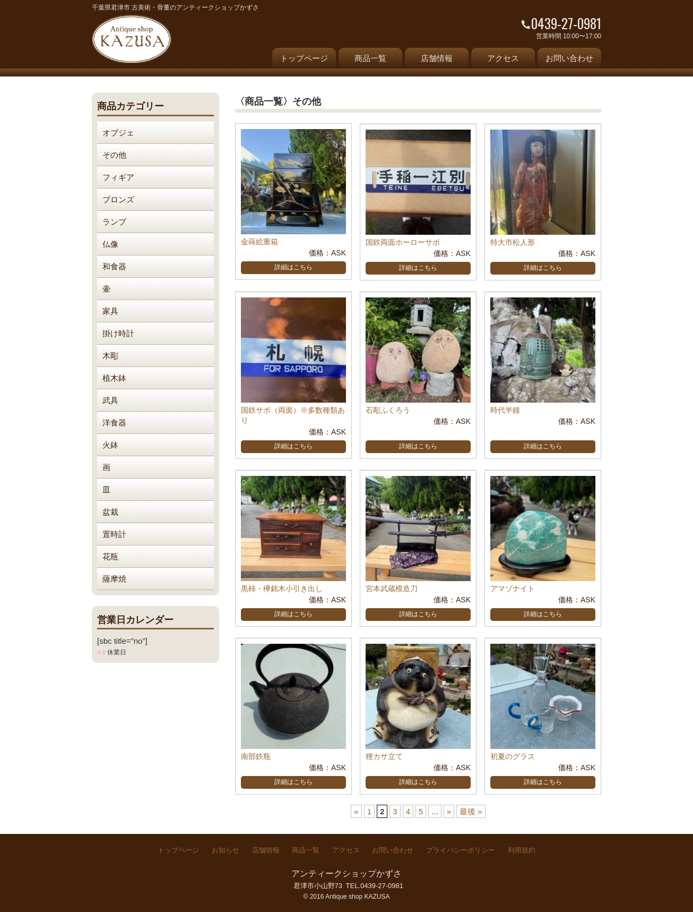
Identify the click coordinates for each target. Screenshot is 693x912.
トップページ (304, 58)
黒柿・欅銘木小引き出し (282, 588)
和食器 (114, 266)
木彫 (110, 355)
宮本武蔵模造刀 (392, 588)
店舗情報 (437, 58)
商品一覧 (370, 58)
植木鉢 (114, 377)
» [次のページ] (449, 811)
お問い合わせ (569, 58)
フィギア (118, 177)
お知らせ (225, 850)
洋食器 (114, 422)
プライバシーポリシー (460, 850)
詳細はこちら (293, 267)
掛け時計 (118, 333)
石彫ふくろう (388, 410)
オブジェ (118, 132)
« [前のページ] (356, 811)
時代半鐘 (505, 410)
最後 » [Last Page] (471, 811)
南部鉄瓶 (256, 756)
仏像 (110, 244)
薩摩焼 (114, 578)
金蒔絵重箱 (259, 241)
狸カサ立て (384, 756)
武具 (110, 400)
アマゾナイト (512, 588)
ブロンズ (118, 199)
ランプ (114, 221)
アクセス (503, 58)
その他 (114, 154)
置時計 (114, 534)
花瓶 (110, 556)
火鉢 (110, 444)
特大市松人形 (512, 242)
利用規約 (521, 850)
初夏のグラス (512, 756)
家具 (110, 311)
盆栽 (110, 511)
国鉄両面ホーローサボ (403, 242)
